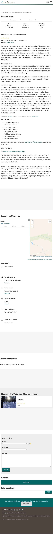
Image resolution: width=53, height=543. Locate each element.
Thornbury (24, 12)
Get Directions (14, 19)
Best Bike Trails (19, 516)
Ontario (19, 12)
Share (31, 19)
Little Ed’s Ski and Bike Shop (12, 280)
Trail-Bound (9, 116)
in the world (10, 42)
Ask (48, 492)
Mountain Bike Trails (8, 12)
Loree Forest (29, 12)
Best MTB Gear (35, 516)
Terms (23, 519)
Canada (15, 12)
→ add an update (34, 116)
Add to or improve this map (32, 259)
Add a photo (24, 19)
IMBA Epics (27, 516)
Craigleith (20, 399)
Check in (38, 19)
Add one (6, 304)
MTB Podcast (11, 516)
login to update (8, 314)
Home (2, 12)
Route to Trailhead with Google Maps (14, 151)
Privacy (26, 519)
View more (7, 283)
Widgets (23, 513)
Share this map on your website (45, 259)
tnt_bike (6, 291)
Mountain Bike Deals (45, 516)
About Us (11, 513)
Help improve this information (33, 142)
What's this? (7, 293)
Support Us (17, 513)
